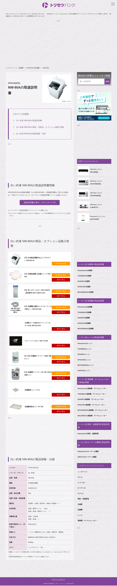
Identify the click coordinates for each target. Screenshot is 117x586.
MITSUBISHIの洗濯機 (85, 329)
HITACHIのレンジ (84, 360)
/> (30, 407)
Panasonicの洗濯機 (85, 307)
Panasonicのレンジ (85, 343)
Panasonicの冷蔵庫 (85, 270)
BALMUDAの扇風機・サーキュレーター (92, 416)
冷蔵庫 (80, 504)
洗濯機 (21, 68)
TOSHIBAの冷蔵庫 (84, 276)
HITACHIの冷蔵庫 (84, 287)
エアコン (81, 493)
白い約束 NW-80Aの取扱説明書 (29, 120)
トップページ (10, 68)
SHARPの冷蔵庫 (84, 281)
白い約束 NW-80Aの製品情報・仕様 (31, 134)
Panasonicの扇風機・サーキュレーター (92, 388)
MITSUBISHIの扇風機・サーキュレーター (93, 410)
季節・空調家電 (83, 499)
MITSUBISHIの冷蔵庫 (85, 292)
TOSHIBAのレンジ (84, 349)
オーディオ (82, 488)
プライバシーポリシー (58, 580)
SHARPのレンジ (84, 354)
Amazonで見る (61, 264)
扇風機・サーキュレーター (87, 520)
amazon (68, 101)
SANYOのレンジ (84, 370)
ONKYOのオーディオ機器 (87, 457)
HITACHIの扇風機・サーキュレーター (91, 405)
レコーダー (82, 483)
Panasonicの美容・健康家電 (88, 434)
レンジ (80, 515)
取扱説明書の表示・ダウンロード (38, 203)
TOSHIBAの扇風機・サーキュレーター (92, 394)
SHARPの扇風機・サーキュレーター (91, 399)
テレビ (80, 477)
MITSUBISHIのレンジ (85, 365)
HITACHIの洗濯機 (33, 68)
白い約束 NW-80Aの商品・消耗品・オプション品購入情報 (40, 127)
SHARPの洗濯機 (84, 318)
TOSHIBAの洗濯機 (84, 312)
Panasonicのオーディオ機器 (88, 451)
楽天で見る (61, 280)
